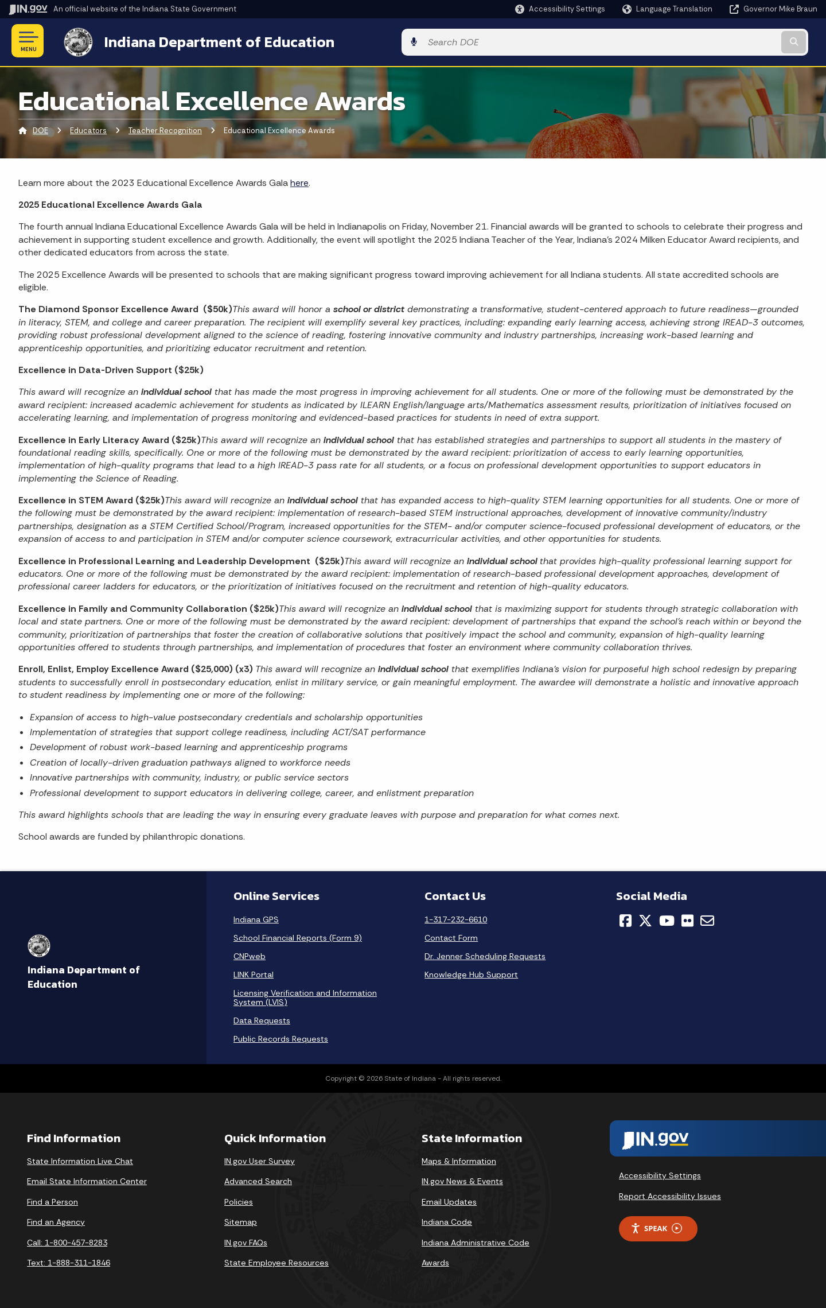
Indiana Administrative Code (475, 1240)
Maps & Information (459, 1159)
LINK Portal (253, 972)
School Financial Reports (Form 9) (297, 935)
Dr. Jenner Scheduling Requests (485, 954)
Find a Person (52, 1199)
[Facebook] (626, 918)
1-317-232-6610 (455, 917)
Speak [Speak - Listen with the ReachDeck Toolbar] (656, 1226)
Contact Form (451, 935)
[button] (560, 8)
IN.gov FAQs (245, 1240)
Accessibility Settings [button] (660, 1174)
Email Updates (449, 1199)
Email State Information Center (87, 1179)
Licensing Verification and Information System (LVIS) (305, 995)
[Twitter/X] (645, 918)
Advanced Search (258, 1179)
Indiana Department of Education (208, 41)
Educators (88, 129)
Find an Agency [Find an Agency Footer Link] (56, 1220)
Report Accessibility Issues (670, 1194)
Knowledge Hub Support (471, 972)
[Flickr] (687, 918)
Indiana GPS (256, 917)
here (299, 180)
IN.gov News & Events (462, 1179)
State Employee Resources (276, 1261)
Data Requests (261, 1018)
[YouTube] (667, 918)
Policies (238, 1199)
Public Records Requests (280, 1036)
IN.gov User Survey (259, 1159)
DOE (40, 129)
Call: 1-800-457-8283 (67, 1240)
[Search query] (724, 41)
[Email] (707, 918)
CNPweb (249, 954)
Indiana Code (447, 1220)
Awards (435, 1261)
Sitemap (240, 1220)
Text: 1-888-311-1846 (68, 1261)
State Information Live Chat (80, 1159)
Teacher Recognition (165, 129)
